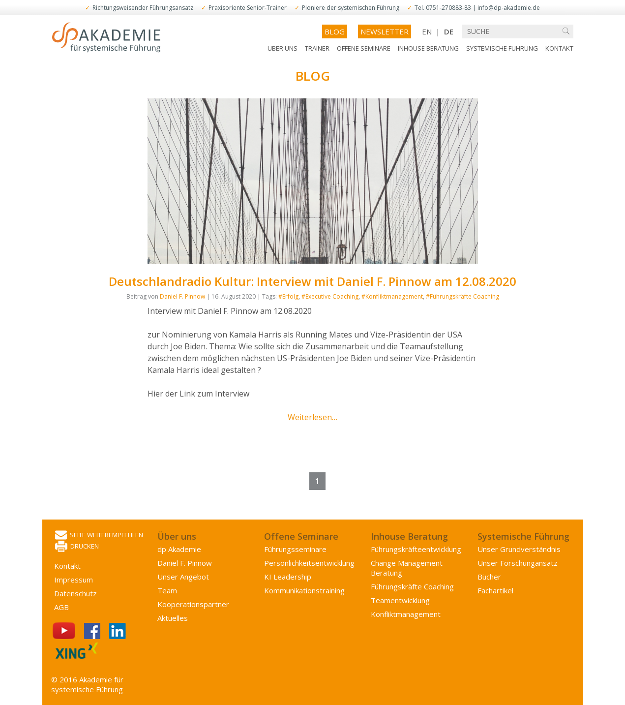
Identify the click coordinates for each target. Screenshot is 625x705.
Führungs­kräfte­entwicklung (416, 549)
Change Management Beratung (407, 568)
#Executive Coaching (329, 296)
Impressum (73, 579)
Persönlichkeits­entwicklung (309, 563)
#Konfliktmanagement (392, 296)
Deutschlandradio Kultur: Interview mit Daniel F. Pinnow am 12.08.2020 (312, 281)
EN (427, 31)
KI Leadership (287, 577)
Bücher (489, 577)
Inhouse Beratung (428, 48)
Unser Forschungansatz (517, 563)
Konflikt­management (406, 614)
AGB (61, 607)
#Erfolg (288, 296)
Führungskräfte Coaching (412, 586)
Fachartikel (495, 590)
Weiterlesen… (312, 417)
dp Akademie (179, 549)
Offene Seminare (363, 48)
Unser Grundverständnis (519, 549)
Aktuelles (172, 618)
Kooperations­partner (193, 604)
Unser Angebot (183, 577)
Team (167, 590)
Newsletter (384, 31)
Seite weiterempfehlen (99, 535)
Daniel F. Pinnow (182, 296)
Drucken (77, 547)
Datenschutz (75, 593)
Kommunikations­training (304, 590)
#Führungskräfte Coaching (462, 296)
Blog (335, 31)
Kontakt (559, 48)
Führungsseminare (295, 549)
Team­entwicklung (400, 600)
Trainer (317, 48)
